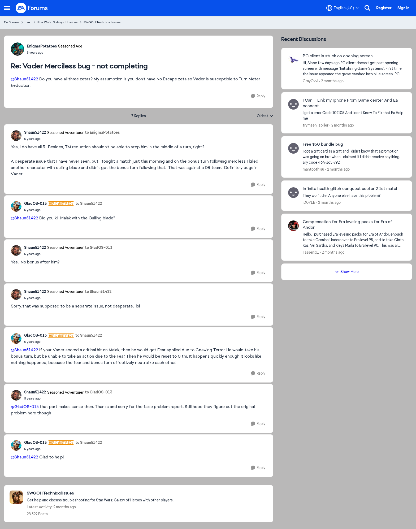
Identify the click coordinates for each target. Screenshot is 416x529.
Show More (347, 271)
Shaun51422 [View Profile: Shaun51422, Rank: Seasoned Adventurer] (35, 132)
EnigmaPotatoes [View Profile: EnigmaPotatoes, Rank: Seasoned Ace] (42, 46)
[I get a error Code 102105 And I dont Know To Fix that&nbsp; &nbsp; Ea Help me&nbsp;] (354, 115)
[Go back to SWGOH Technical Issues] (100, 493)
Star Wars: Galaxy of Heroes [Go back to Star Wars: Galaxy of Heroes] (57, 22)
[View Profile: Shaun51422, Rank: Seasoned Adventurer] (16, 135)
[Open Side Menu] (7, 8)
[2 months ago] (331, 81)
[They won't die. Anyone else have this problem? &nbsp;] (354, 195)
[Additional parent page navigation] (28, 22)
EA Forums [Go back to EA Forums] (11, 22)
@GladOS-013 (25, 406)
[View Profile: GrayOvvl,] (293, 60)
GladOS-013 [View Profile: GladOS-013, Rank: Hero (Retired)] (35, 203)
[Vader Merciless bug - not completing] (54, 52)
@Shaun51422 (24, 79)
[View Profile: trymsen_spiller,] (293, 104)
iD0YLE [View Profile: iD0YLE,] (309, 202)
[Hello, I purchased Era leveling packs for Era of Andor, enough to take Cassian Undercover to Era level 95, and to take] (354, 240)
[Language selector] (342, 8)
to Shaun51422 (88, 203)
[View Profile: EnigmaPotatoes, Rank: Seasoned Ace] (17, 49)
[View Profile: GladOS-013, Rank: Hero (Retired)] (16, 206)
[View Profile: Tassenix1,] (293, 225)
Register (384, 8)
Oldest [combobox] (265, 116)
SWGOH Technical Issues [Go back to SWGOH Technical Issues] (102, 22)
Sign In (403, 8)
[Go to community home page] (32, 8)
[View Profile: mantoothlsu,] (293, 148)
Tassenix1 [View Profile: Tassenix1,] (311, 252)
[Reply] (258, 96)
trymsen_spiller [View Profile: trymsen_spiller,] (315, 125)
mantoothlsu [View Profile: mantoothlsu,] (313, 169)
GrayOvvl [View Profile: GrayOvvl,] (310, 81)
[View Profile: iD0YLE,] (293, 192)
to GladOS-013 (98, 247)
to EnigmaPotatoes (102, 132)
